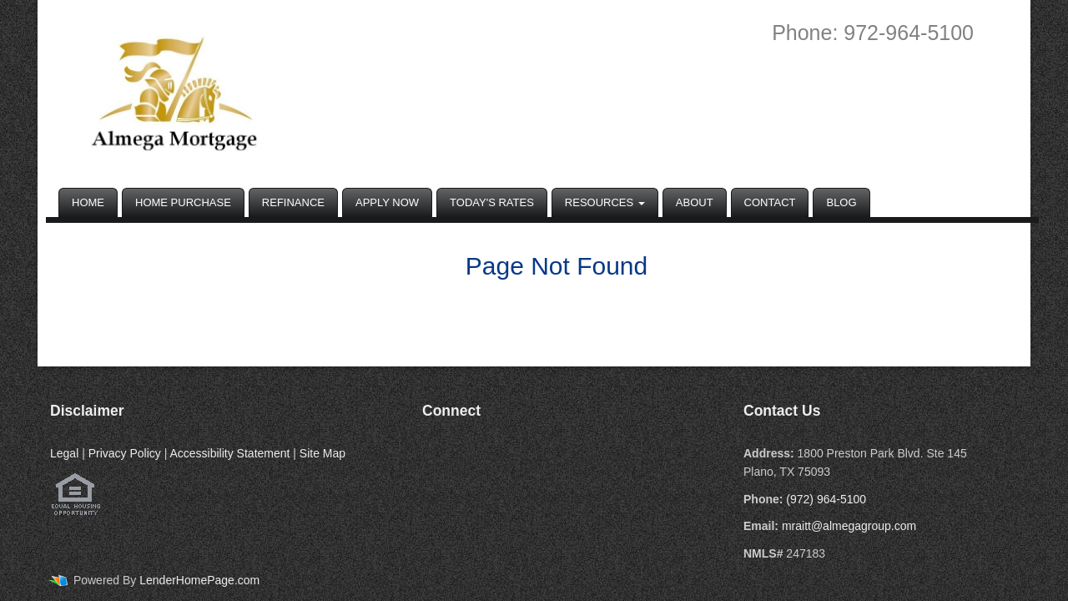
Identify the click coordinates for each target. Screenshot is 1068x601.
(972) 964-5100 (826, 499)
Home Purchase (183, 202)
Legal (64, 453)
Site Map (322, 453)
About (694, 202)
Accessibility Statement (229, 453)
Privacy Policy (124, 453)
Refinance (293, 202)
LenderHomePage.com (199, 580)
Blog (841, 202)
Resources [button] (605, 202)
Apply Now (387, 202)
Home (88, 202)
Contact (770, 202)
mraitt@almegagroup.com (849, 526)
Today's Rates (492, 202)
